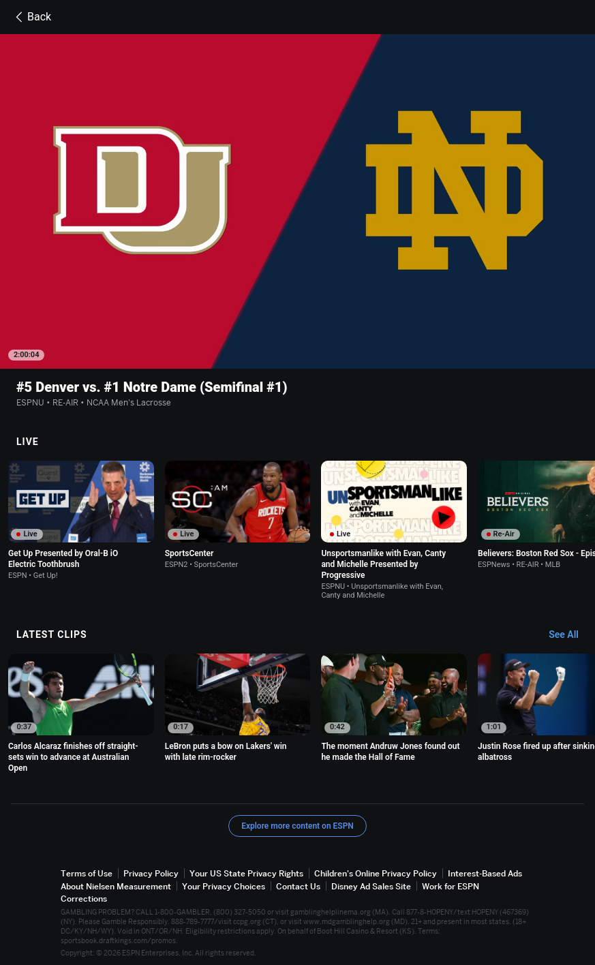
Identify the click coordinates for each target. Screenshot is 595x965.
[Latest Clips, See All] (570, 635)
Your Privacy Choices (223, 886)
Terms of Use (86, 873)
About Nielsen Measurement (116, 886)
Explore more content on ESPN (297, 826)
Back (31, 17)
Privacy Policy (151, 873)
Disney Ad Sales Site (371, 886)
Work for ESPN (450, 886)
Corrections (84, 898)
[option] (81, 520)
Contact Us (298, 886)
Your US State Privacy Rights (246, 873)
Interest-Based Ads (485, 873)
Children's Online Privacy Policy (375, 873)
